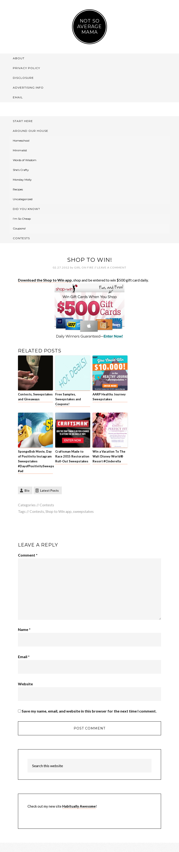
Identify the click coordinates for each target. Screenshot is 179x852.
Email (24, 656)
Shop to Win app (58, 511)
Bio (26, 490)
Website (25, 684)
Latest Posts (49, 490)
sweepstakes (83, 511)
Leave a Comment (111, 267)
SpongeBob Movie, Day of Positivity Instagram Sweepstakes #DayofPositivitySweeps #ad (35, 461)
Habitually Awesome (79, 806)
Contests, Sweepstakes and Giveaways (35, 396)
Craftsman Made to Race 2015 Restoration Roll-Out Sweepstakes (72, 456)
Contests (47, 505)
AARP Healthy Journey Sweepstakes (109, 396)
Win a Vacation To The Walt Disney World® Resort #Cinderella (109, 456)
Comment (28, 555)
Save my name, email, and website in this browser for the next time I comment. (89, 711)
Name (24, 629)
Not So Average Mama (89, 26)
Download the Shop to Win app (45, 280)
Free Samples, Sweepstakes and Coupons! (68, 399)
